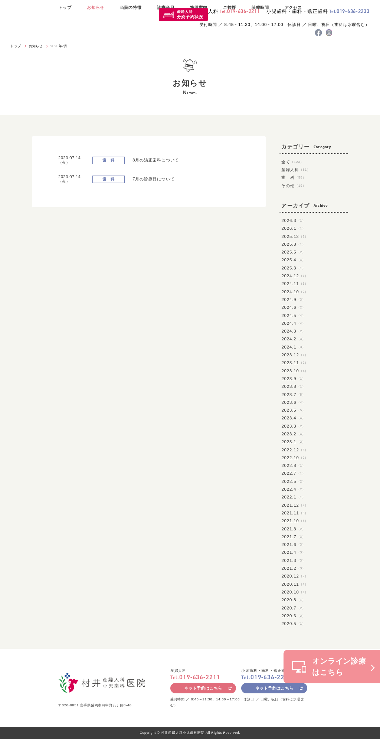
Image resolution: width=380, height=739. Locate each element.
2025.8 (293, 244)
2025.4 (293, 260)
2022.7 (293, 473)
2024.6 (293, 307)
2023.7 (293, 394)
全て (292, 162)
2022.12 (294, 450)
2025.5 (293, 252)
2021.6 (293, 544)
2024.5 (293, 315)
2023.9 (293, 378)
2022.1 (293, 497)
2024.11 (294, 283)
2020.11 (294, 584)
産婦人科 (190, 14)
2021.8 (293, 529)
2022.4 (293, 489)
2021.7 (293, 536)
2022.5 (293, 481)
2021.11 (294, 513)
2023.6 (293, 402)
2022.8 (293, 465)
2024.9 (293, 299)
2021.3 (293, 560)
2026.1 (293, 228)
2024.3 (293, 331)
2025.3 (293, 268)
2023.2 (293, 434)
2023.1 (293, 441)
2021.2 (293, 568)
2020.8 (293, 600)
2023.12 (294, 355)
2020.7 (293, 608)
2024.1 (293, 347)
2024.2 (293, 339)
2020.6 (293, 616)
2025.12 (294, 236)
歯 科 (293, 177)
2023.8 (293, 386)
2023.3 (293, 426)
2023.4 (293, 418)
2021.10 (294, 521)
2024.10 (294, 292)
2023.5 (293, 410)
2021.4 (293, 552)
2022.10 (294, 457)
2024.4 (293, 323)
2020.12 (294, 576)
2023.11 (294, 362)
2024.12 (294, 276)
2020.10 (294, 592)
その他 (293, 185)
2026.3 (293, 220)
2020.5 (293, 623)
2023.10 (294, 371)
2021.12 (294, 505)
